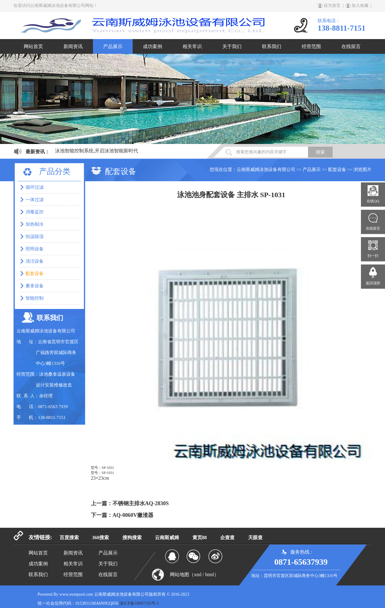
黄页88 (199, 537)
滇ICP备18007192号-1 (139, 603)
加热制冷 (35, 224)
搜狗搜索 (132, 537)
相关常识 (192, 46)
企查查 (227, 537)
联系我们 (271, 46)
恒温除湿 (35, 236)
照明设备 (35, 248)
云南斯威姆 (167, 537)
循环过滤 (35, 187)
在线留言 (351, 46)
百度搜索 (69, 537)
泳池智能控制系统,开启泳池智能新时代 (96, 150)
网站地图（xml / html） (194, 574)
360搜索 (100, 537)
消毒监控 (35, 211)
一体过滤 (35, 199)
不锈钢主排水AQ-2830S (140, 503)
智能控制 (35, 298)
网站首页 (33, 46)
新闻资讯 (73, 46)
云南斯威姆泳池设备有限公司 (266, 169)
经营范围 (311, 46)
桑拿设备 (35, 285)
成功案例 (152, 46)
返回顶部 (373, 283)
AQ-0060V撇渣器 (132, 515)
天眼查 (255, 537)
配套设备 (337, 169)
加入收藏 (360, 5)
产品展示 (112, 46)
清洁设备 (35, 261)
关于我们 (232, 46)
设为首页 (332, 5)
